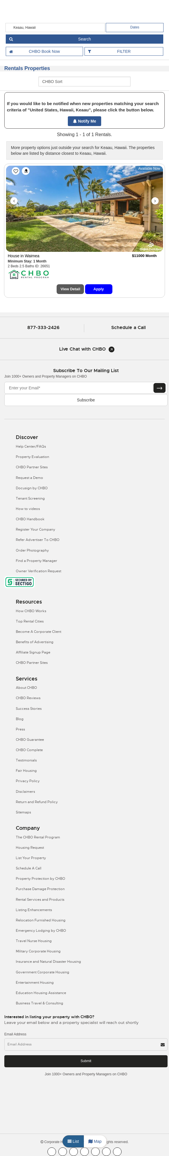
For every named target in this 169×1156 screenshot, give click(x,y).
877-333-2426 (43, 327)
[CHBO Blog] (73, 1151)
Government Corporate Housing (42, 972)
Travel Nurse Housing (34, 941)
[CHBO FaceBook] (51, 1151)
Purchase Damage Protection (40, 889)
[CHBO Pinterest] (106, 1151)
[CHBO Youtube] (62, 1151)
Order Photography (32, 550)
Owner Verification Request (38, 571)
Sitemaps (23, 812)
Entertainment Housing (35, 982)
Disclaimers (25, 791)
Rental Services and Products (40, 899)
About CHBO (26, 687)
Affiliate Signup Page (33, 652)
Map (95, 1141)
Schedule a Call (128, 327)
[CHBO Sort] (84, 81)
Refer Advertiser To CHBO (37, 540)
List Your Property (31, 858)
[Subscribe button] (159, 388)
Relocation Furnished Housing (41, 920)
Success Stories (29, 708)
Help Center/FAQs (31, 446)
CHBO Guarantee (30, 739)
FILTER (123, 51)
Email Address (15, 1034)
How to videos (28, 509)
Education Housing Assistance (41, 993)
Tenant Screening (30, 498)
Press (20, 729)
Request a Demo (29, 477)
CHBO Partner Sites (32, 467)
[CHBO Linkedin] (95, 1151)
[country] (55, 27)
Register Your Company (35, 529)
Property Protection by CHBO (40, 878)
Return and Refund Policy (37, 802)
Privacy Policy (28, 781)
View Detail (70, 289)
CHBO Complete (29, 750)
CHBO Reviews (28, 698)
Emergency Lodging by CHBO (41, 930)
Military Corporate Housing (38, 951)
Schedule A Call (28, 868)
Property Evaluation (32, 457)
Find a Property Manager (36, 560)
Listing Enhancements (34, 910)
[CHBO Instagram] (84, 1151)
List (73, 1141)
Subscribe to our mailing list (86, 371)
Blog (20, 719)
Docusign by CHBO (32, 488)
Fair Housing (26, 770)
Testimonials (26, 760)
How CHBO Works (31, 611)
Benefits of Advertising (34, 642)
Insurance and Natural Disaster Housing (48, 961)
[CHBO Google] (117, 1151)
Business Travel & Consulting (39, 1003)
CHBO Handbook (30, 519)
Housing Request (30, 847)
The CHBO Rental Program (38, 837)
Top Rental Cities (30, 621)
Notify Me (84, 121)
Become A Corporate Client (38, 631)
